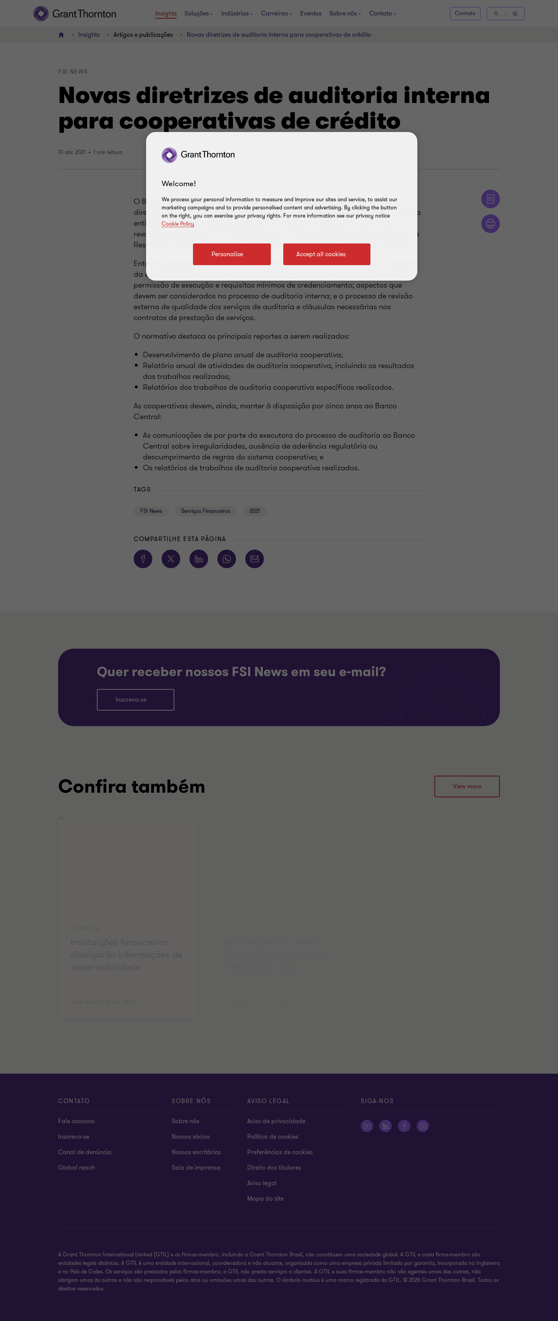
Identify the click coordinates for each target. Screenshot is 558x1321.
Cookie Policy (178, 224)
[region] (281, 206)
